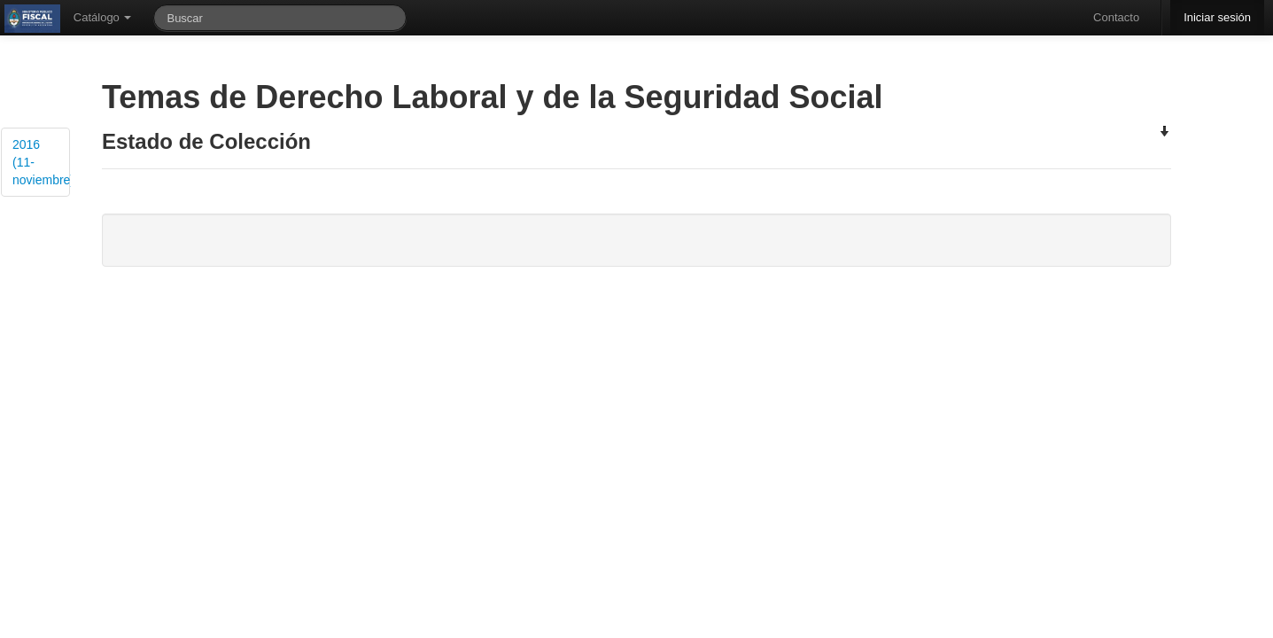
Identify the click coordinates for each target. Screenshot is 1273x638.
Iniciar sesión (1217, 17)
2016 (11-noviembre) (41, 162)
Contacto (1116, 17)
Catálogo (103, 17)
